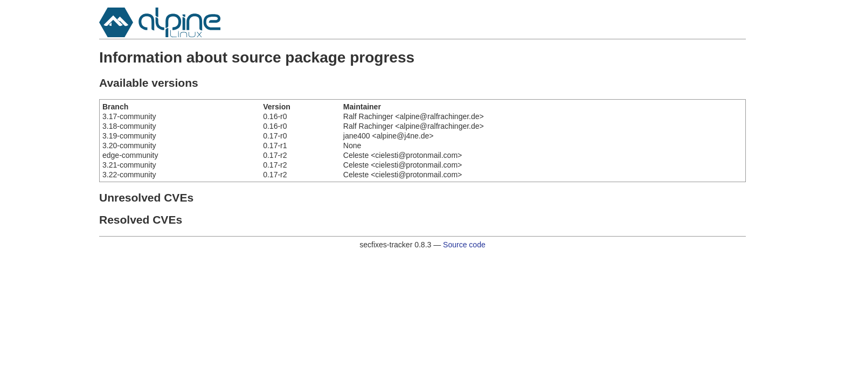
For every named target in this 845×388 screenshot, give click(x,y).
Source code (464, 244)
